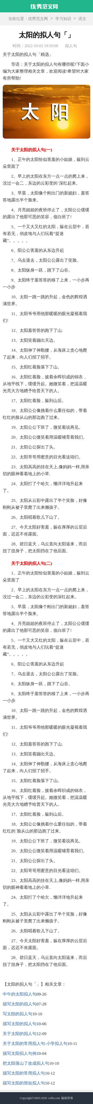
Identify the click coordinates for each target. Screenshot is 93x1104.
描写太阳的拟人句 (19, 1004)
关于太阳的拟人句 (19, 1033)
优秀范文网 (38, 19)
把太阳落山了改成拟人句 (26, 1063)
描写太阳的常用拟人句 (24, 1073)
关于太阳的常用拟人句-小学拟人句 (35, 1043)
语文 (82, 19)
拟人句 (71, 46)
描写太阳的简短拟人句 (24, 1083)
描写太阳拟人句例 (19, 1053)
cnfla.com (54, 1098)
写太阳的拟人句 (17, 1014)
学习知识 (63, 19)
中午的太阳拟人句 (19, 994)
